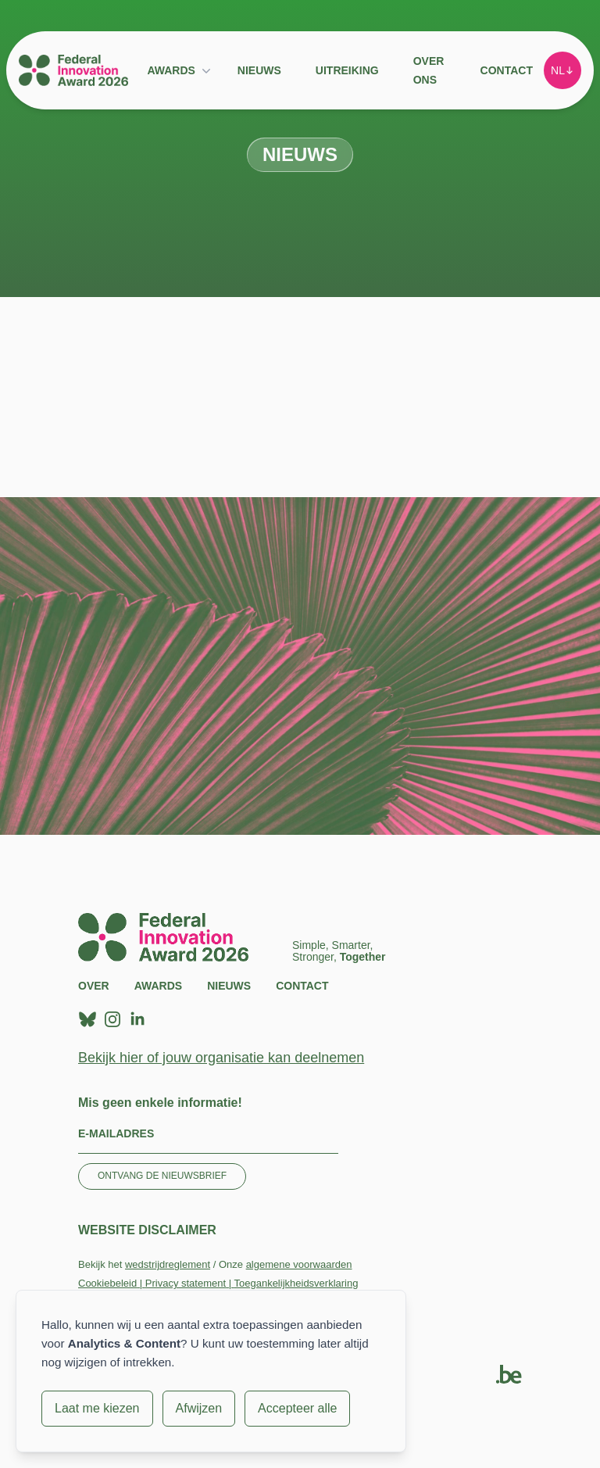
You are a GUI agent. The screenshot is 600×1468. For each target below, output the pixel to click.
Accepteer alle (297, 1408)
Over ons (429, 70)
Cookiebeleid (107, 1283)
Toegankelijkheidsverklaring (296, 1283)
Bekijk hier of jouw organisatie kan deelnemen (221, 1057)
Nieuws (259, 70)
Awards (171, 70)
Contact (506, 70)
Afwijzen (199, 1408)
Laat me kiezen (97, 1408)
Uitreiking (347, 70)
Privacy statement (185, 1283)
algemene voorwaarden (299, 1264)
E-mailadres (116, 1133)
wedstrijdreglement (167, 1264)
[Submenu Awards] (206, 70)
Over (93, 985)
